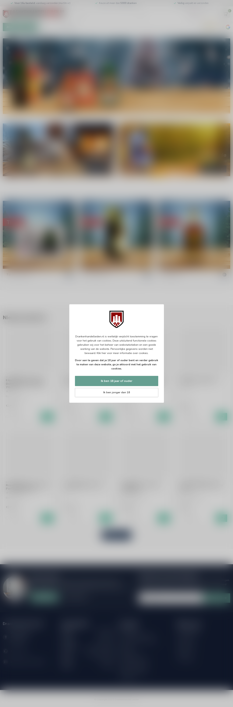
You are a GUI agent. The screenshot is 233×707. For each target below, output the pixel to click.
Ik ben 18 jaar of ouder (116, 381)
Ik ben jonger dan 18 (116, 392)
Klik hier (101, 353)
